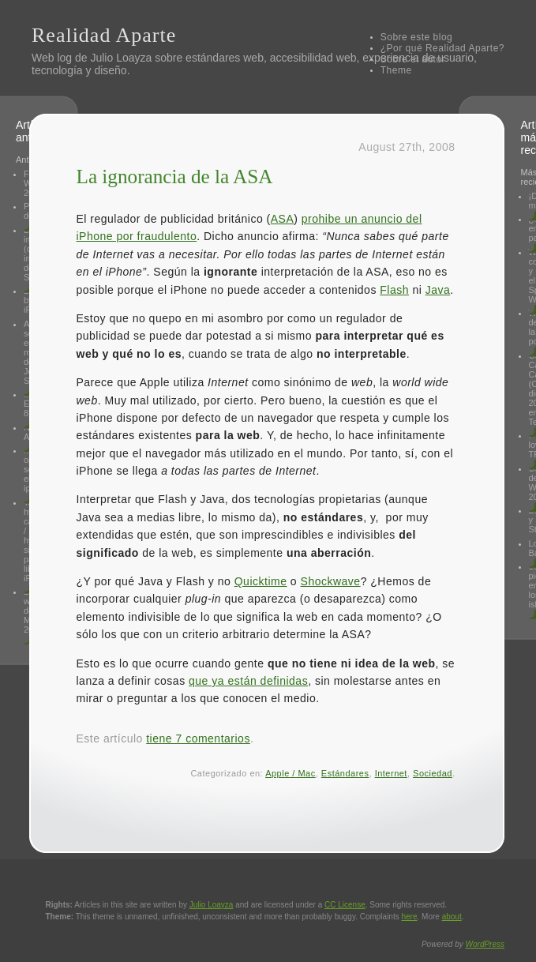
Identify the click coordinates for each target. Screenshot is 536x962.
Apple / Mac (290, 773)
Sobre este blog (416, 37)
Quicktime (260, 581)
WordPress (485, 944)
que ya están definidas (248, 681)
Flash (394, 290)
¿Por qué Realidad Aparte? (442, 48)
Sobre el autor (412, 59)
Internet (391, 773)
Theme (396, 70)
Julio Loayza (121, 57)
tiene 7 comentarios (198, 738)
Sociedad (432, 773)
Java (438, 290)
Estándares (345, 773)
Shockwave (331, 581)
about (452, 916)
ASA (282, 218)
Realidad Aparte (104, 35)
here (410, 916)
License (344, 904)
